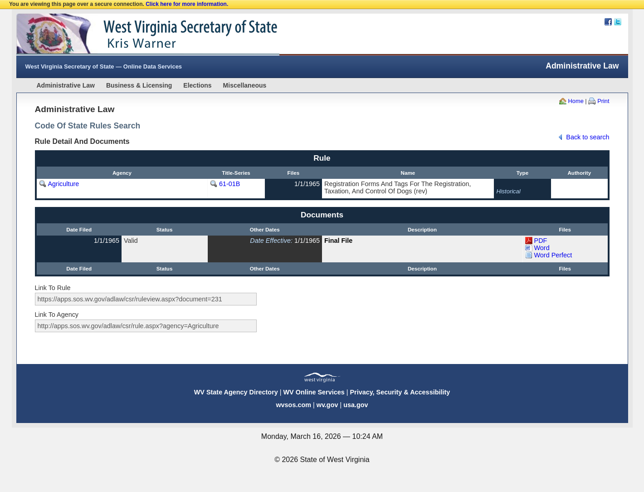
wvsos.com (293, 404)
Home (576, 101)
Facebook (608, 21)
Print (603, 101)
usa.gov (355, 404)
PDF (540, 240)
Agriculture (63, 183)
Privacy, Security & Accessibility (400, 392)
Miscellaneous (245, 85)
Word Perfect (553, 255)
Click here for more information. (187, 4)
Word (542, 247)
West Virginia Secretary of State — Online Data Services (103, 66)
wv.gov (327, 404)
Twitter (617, 21)
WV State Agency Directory (236, 392)
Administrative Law (66, 85)
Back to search (587, 137)
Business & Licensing (139, 85)
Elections (197, 85)
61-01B (229, 183)
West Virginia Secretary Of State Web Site (133, 34)
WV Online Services (314, 392)
